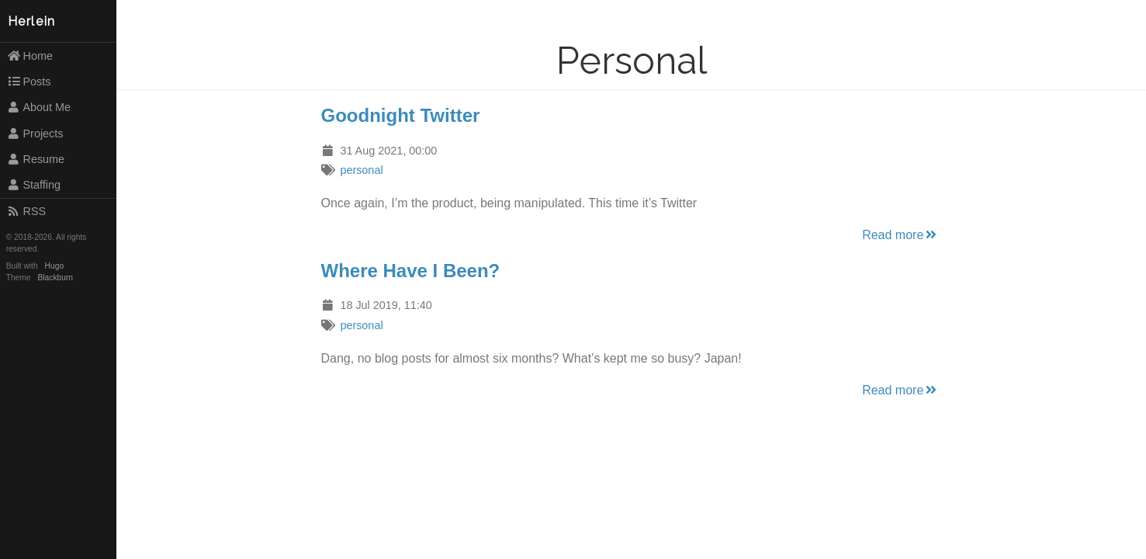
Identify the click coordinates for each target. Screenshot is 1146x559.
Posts (29, 81)
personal (361, 170)
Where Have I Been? (410, 270)
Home (30, 56)
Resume (35, 159)
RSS (26, 211)
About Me (39, 107)
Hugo (54, 266)
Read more (900, 234)
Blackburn (56, 277)
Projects (35, 133)
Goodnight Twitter (400, 115)
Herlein (32, 21)
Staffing (34, 185)
